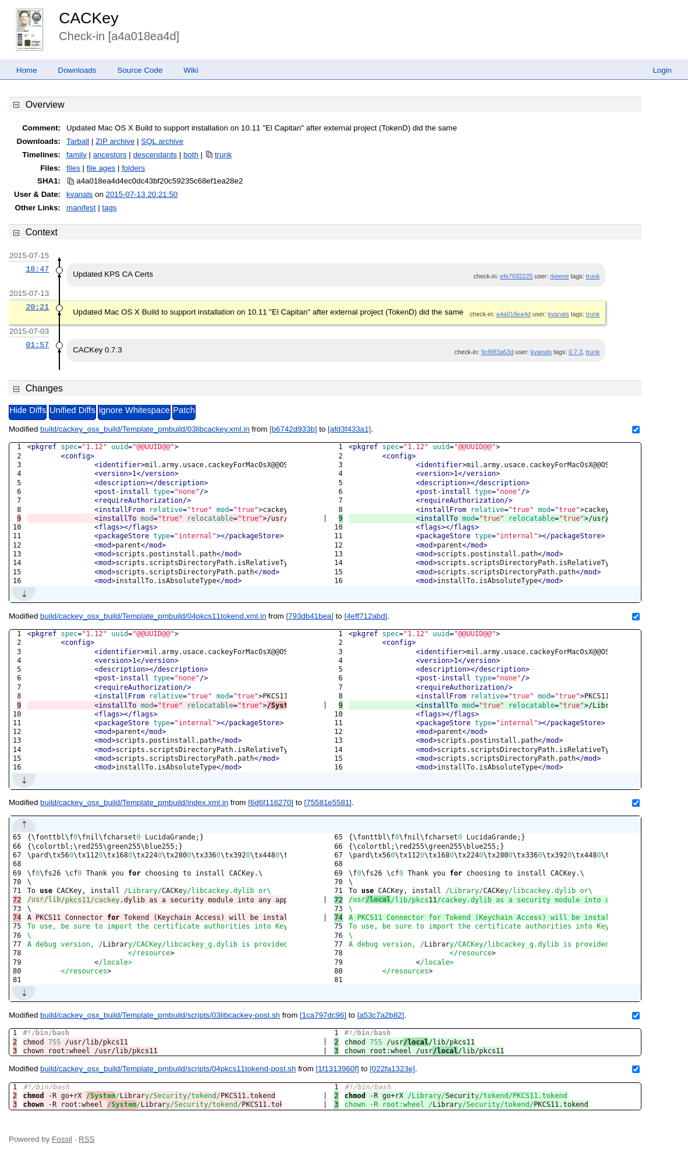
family (76, 154)
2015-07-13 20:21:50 (142, 194)
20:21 (37, 307)
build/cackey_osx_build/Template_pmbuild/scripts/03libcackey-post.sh (160, 1015)
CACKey (88, 18)
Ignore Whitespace (133, 410)
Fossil (62, 1139)
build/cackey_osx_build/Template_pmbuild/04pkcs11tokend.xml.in (153, 616)
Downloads (77, 70)
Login (662, 70)
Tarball (77, 141)
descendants (155, 154)
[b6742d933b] (293, 429)
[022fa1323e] (392, 1068)
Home (26, 70)
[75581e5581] (328, 802)
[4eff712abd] (365, 616)
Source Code (140, 70)
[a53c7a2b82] (381, 1015)
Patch (183, 410)
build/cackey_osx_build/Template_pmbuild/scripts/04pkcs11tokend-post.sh (168, 1068)
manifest (80, 207)
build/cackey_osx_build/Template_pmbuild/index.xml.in (134, 802)
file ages (101, 168)
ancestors (110, 154)
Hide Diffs (27, 410)
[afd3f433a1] (349, 429)
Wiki (190, 70)
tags (109, 207)
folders (133, 168)
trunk (223, 154)
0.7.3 (576, 351)
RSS (86, 1139)
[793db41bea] (310, 616)
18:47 (37, 269)
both (190, 154)
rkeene (559, 276)
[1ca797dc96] (323, 1015)
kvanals (79, 194)
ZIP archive (114, 141)
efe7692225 (516, 276)
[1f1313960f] (337, 1068)
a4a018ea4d (514, 313)
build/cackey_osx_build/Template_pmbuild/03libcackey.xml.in (145, 429)
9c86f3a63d (497, 351)
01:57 (37, 345)
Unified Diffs (72, 410)
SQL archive (162, 141)
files (73, 168)
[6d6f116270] (270, 802)
